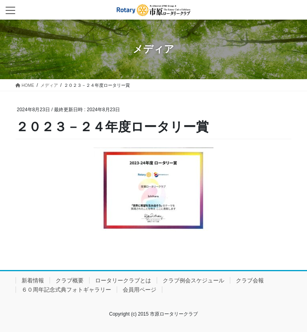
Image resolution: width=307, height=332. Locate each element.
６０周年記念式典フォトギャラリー (66, 289)
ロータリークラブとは (123, 280)
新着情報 (33, 280)
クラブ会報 (250, 280)
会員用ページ (139, 289)
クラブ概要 (70, 280)
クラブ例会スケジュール (193, 280)
